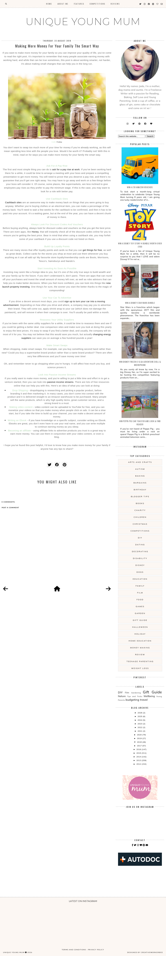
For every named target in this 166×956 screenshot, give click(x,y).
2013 (139, 760)
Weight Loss (140, 668)
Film (140, 593)
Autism (140, 469)
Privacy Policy (96, 950)
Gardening (136, 693)
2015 (139, 753)
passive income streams (60, 382)
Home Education (140, 641)
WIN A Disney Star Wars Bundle (140, 302)
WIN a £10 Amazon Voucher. (140, 187)
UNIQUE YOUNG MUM (83, 21)
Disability (140, 558)
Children (140, 517)
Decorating (140, 551)
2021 (140, 731)
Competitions (97, 4)
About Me (63, 4)
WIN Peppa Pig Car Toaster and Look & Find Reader (140, 422)
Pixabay (59, 142)
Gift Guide (140, 620)
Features (79, 4)
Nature (122, 696)
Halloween (140, 627)
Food (140, 599)
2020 (139, 735)
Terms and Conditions (74, 950)
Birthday (140, 489)
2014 (139, 757)
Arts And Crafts (140, 462)
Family (140, 586)
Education (140, 579)
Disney (140, 565)
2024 (140, 720)
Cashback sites (13, 202)
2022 (140, 727)
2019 (139, 738)
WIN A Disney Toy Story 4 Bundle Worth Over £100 (140, 245)
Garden (140, 613)
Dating (140, 544)
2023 (140, 724)
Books (140, 503)
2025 (140, 716)
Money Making (140, 647)
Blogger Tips (140, 496)
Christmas (140, 524)
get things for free (92, 250)
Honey (35, 231)
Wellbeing (149, 696)
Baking (140, 476)
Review (140, 654)
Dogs (140, 572)
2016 (139, 749)
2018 (139, 742)
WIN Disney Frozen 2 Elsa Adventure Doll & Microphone (140, 363)
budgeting (132, 699)
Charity (140, 510)
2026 (140, 713)
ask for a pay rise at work (66, 169)
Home (49, 4)
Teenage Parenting (140, 661)
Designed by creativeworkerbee (145, 952)
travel (144, 699)
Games (140, 606)
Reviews (115, 4)
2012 (139, 764)
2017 (139, 746)
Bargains (140, 483)
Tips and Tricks (134, 696)
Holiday (140, 634)
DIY (140, 538)
